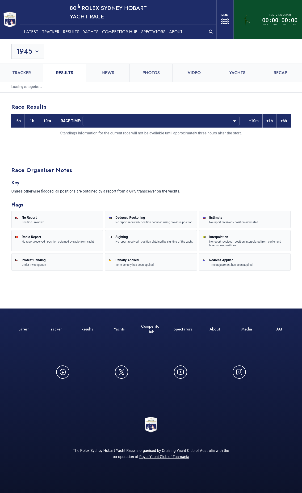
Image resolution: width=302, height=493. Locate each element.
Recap (280, 65)
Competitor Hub (132, 24)
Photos (151, 65)
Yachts (103, 24)
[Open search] (204, 23)
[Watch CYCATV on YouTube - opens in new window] (180, 364)
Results (83, 24)
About (188, 24)
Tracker (62, 24)
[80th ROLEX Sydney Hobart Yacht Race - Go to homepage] (16, 15)
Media (246, 321)
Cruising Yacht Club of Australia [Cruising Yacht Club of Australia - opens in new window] (189, 446)
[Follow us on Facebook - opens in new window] (62, 364)
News (108, 65)
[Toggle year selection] (28, 43)
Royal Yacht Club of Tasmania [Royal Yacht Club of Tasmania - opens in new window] (164, 452)
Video (194, 65)
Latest (43, 24)
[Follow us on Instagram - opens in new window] (239, 364)
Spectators (165, 24)
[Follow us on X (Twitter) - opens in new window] (121, 364)
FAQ (278, 321)
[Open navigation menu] (221, 15)
